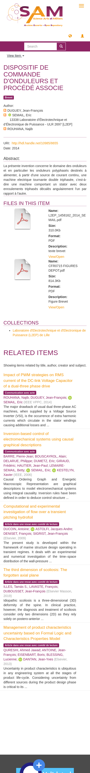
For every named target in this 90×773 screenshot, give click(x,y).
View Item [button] (15, 55)
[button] (70, 36)
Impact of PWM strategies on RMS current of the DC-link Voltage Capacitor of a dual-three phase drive (38, 380)
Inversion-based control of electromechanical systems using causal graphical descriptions (38, 439)
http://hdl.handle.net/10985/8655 (35, 143)
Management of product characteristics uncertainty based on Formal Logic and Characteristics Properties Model (37, 633)
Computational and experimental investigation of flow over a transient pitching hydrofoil (34, 512)
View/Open (56, 257)
